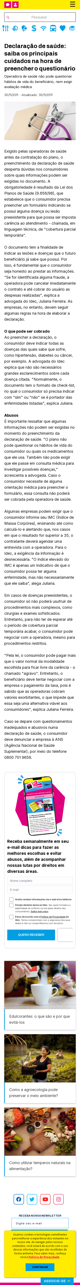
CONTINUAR (40, 1267)
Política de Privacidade (44, 1257)
